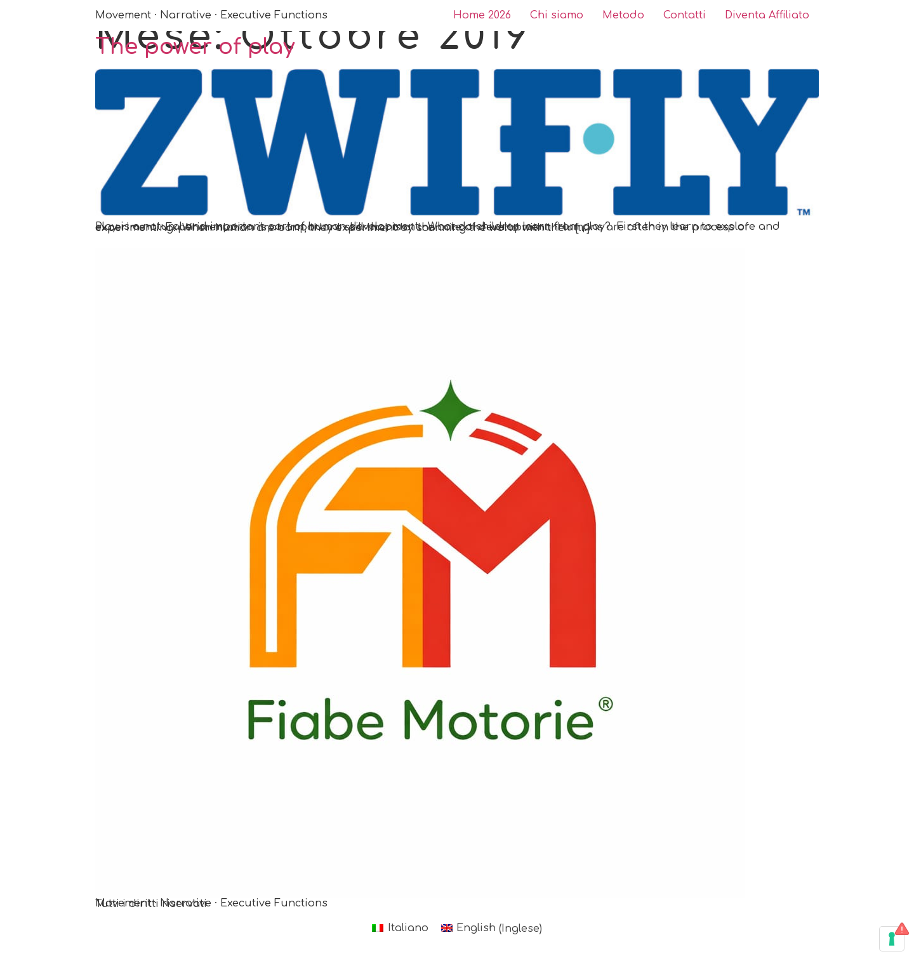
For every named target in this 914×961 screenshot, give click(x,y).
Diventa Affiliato (767, 15)
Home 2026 (482, 15)
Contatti (684, 15)
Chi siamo (556, 15)
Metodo (623, 15)
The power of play (195, 47)
